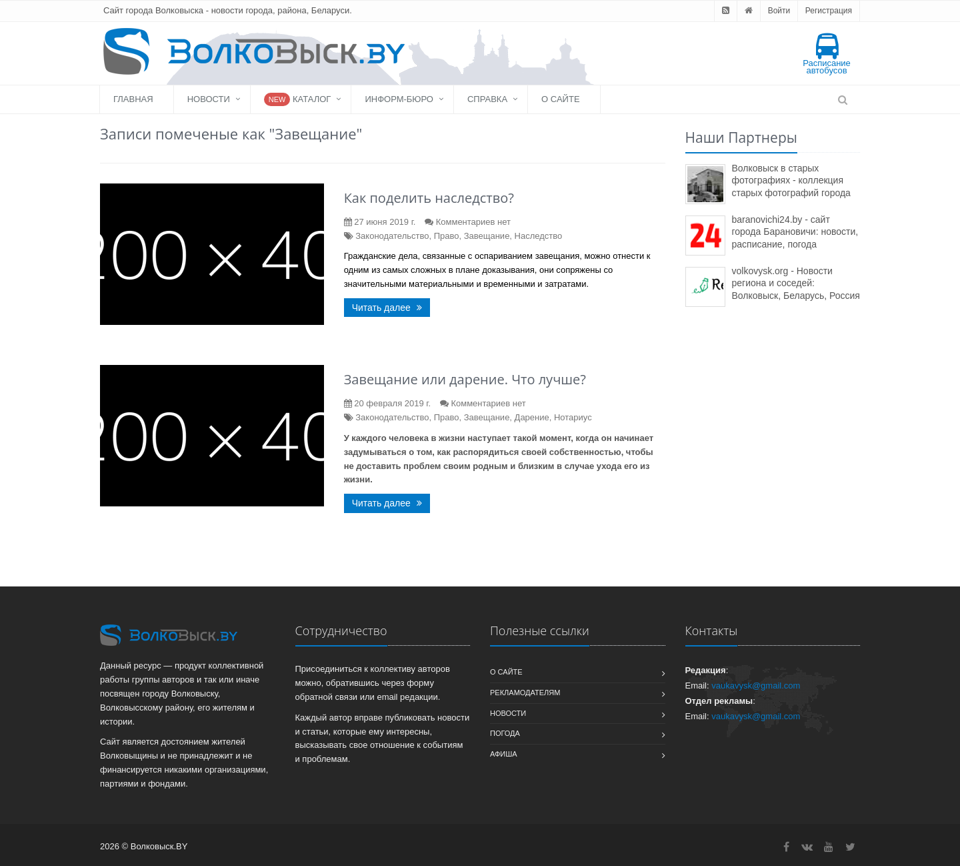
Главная (133, 99)
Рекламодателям (525, 693)
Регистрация (828, 10)
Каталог (297, 99)
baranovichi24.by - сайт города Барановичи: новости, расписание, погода (795, 232)
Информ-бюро (399, 99)
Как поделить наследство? (429, 198)
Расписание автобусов (827, 54)
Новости (208, 99)
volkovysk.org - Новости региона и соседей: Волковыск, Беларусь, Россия (796, 283)
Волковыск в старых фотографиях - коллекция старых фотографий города (791, 180)
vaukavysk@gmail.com (755, 686)
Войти (779, 10)
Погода (505, 733)
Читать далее (387, 307)
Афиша (503, 754)
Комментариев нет (473, 222)
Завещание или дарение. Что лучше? (465, 379)
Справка (487, 99)
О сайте (560, 99)
